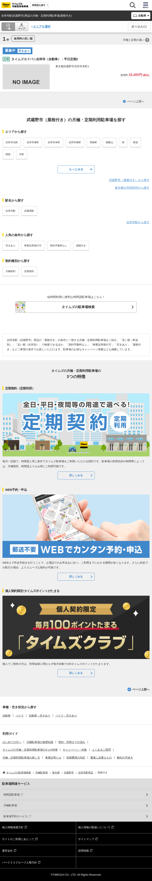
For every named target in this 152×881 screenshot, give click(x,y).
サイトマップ (86, 839)
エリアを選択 (42, 26)
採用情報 (83, 850)
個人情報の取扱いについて (94, 827)
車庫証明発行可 (32, 245)
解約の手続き (125, 757)
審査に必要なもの (101, 757)
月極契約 (10, 271)
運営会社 (7, 850)
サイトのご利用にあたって (18, 839)
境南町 (93, 142)
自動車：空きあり (39, 715)
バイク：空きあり (66, 715)
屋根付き (81, 245)
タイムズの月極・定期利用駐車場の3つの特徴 (30, 749)
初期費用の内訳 (75, 757)
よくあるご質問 (101, 749)
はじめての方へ (11, 742)
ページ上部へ (135, 101)
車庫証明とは (53, 757)
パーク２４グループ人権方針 (19, 862)
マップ (21, 28)
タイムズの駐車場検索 (78, 307)
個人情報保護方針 (13, 827)
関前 (8, 154)
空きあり (10, 245)
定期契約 (29, 271)
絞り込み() (139, 26)
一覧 (8, 28)
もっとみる (76, 169)
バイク (20, 715)
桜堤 (135, 142)
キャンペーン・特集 (75, 749)
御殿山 (109, 142)
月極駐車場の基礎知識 (39, 742)
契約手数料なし (58, 245)
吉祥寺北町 (12, 142)
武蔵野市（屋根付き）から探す (129, 180)
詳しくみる (76, 475)
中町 (21, 154)
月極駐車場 (10, 805)
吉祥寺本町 (54, 142)
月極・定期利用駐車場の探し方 (21, 757)
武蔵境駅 (29, 210)
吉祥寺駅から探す (138, 222)
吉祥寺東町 (33, 142)
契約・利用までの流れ (71, 742)
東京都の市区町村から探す (132, 187)
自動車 (6, 715)
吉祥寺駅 (10, 210)
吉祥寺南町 (75, 142)
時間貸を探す (39, 5)
